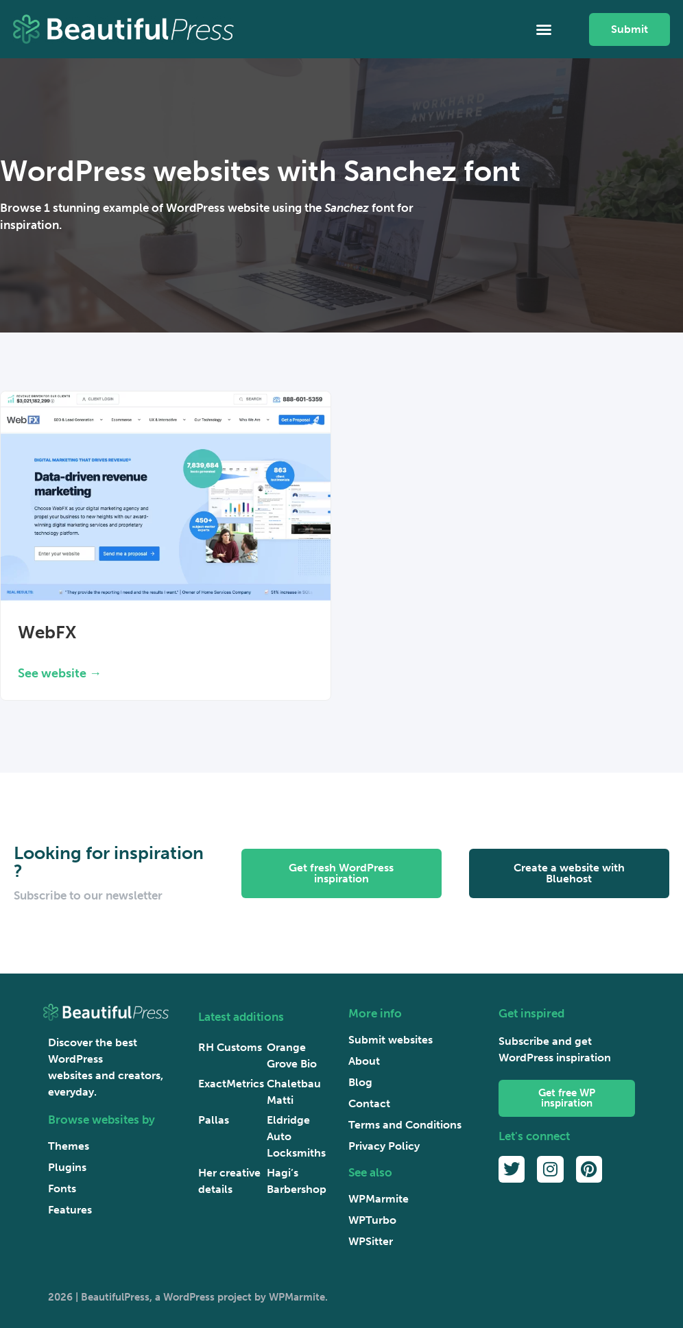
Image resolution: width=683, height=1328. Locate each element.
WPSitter (370, 1241)
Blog (360, 1082)
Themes (68, 1145)
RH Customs (230, 1047)
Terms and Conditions (405, 1124)
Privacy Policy (384, 1145)
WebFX (47, 632)
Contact (369, 1103)
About (364, 1060)
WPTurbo (372, 1220)
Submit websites (390, 1039)
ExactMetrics (231, 1083)
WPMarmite (378, 1198)
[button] (543, 29)
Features (70, 1209)
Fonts (62, 1188)
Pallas (213, 1119)
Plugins (67, 1167)
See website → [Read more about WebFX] (59, 673)
